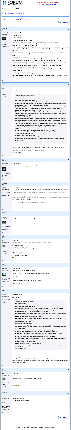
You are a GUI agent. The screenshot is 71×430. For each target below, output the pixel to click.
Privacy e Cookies (42, 426)
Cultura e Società (21, 13)
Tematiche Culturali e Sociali (27, 19)
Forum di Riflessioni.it (8, 13)
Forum (15, 13)
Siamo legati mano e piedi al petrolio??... (43, 421)
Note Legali (27, 426)
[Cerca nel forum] (8, 8)
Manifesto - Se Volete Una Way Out (26, 421)
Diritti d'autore (34, 426)
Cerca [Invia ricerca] (17, 8)
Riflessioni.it (48, 4)
